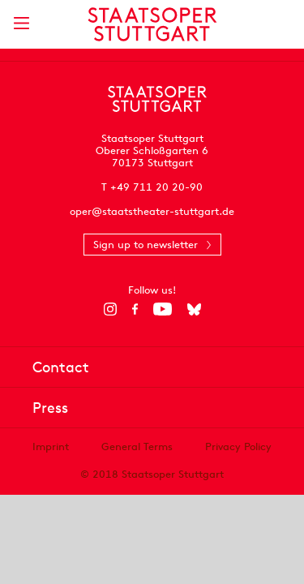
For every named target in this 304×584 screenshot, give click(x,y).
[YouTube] (162, 309)
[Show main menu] (21, 23)
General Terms (137, 446)
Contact (60, 367)
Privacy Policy (238, 446)
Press (50, 407)
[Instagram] (110, 309)
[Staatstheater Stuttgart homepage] (152, 24)
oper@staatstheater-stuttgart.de (152, 211)
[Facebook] (135, 309)
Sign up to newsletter (145, 244)
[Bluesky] (194, 309)
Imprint (50, 446)
